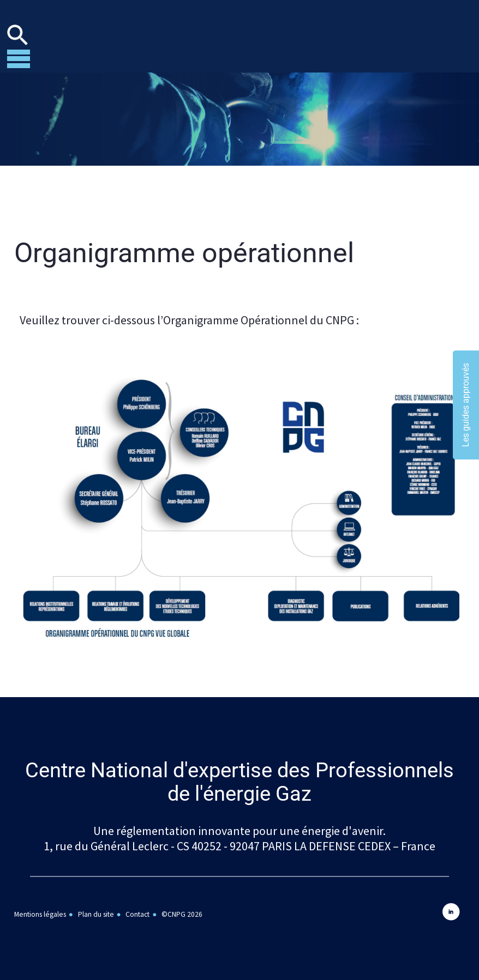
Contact (137, 914)
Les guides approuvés (465, 405)
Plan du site (96, 914)
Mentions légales (40, 914)
